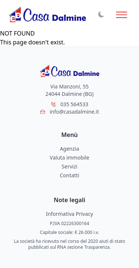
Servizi (69, 166)
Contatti (69, 175)
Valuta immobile (69, 157)
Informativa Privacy (69, 213)
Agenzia (69, 148)
